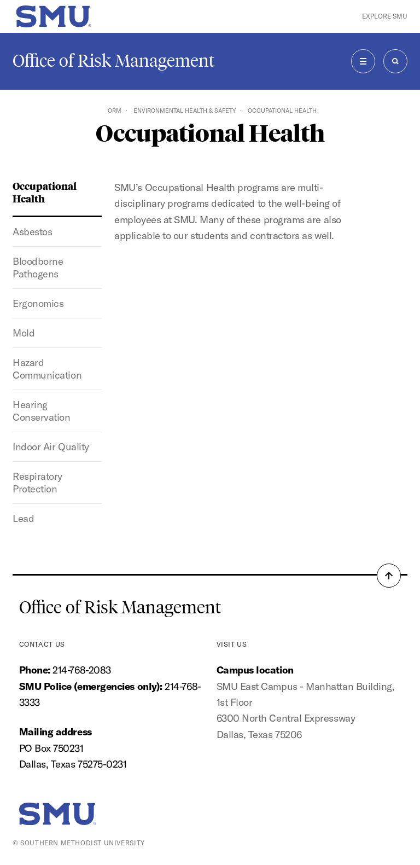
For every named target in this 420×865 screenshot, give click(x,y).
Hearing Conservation (41, 410)
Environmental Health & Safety (184, 110)
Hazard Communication (47, 368)
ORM (114, 110)
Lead (23, 518)
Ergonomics (38, 303)
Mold (23, 333)
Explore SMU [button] (384, 16)
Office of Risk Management (113, 61)
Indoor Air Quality (51, 446)
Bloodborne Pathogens (38, 267)
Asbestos (32, 231)
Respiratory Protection (37, 482)
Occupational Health (45, 191)
